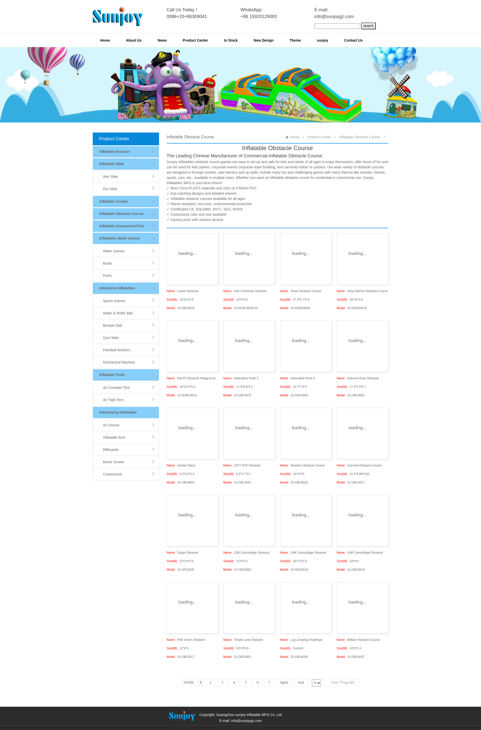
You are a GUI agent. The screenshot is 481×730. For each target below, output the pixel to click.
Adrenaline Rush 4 (297, 378)
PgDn (284, 682)
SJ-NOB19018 (352, 308)
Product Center (195, 40)
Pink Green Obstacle (186, 640)
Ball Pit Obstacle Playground (191, 378)
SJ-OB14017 (351, 482)
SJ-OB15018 (351, 569)
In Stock (230, 40)
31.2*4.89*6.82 (353, 474)
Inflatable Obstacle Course (359, 137)
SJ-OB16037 (351, 657)
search (368, 26)
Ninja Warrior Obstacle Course (362, 291)
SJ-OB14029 (294, 482)
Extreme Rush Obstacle (358, 378)
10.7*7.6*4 (293, 387)
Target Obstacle (182, 552)
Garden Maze (181, 465)
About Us (134, 40)
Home (105, 40)
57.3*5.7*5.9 (294, 299)
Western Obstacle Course (302, 465)
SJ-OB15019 (294, 569)
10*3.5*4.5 (180, 299)
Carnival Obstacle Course (359, 465)
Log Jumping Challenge (301, 640)
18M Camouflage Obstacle (303, 552)
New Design (264, 40)
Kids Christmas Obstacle (245, 291)
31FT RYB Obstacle (241, 465)
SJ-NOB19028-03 (240, 308)
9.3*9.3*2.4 (180, 474)
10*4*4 (347, 561)
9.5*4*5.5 (236, 648)
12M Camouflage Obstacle (246, 552)
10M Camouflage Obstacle (360, 552)
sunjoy (322, 40)
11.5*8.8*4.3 (238, 387)
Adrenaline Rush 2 (240, 378)
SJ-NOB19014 (182, 395)
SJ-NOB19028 (295, 308)
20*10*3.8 (350, 299)
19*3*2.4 (349, 648)
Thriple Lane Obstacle (243, 640)
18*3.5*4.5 (293, 561)
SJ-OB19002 (237, 657)
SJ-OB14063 (351, 395)
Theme (295, 40)
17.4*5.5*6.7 (351, 387)
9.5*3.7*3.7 (237, 474)
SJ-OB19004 (180, 482)
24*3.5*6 (292, 474)
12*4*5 (177, 648)
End (301, 682)
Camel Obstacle (182, 291)
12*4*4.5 (235, 561)
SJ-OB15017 (180, 657)
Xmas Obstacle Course (300, 291)
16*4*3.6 (235, 299)
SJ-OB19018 (180, 308)
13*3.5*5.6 (180, 561)
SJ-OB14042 (237, 482)
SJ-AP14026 (180, 569)
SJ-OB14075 (237, 395)
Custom (291, 648)
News (162, 40)
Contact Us (353, 40)
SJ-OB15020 (237, 569)
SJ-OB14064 (294, 395)
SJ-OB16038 (294, 657)
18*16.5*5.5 (181, 387)
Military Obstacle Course (358, 640)
